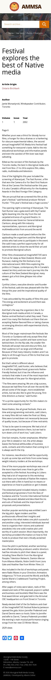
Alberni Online (29, 675)
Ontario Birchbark (10, 88)
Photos (29, 33)
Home (11, 33)
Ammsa (31, 6)
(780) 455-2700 (12, 665)
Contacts (39, 33)
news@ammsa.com (13, 667)
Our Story (20, 33)
